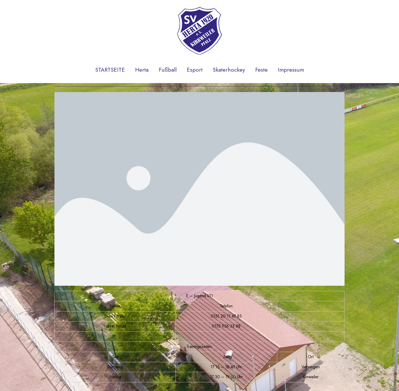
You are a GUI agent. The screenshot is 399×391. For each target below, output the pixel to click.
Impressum (291, 70)
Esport (195, 70)
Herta (142, 70)
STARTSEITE (110, 70)
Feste (261, 70)
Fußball (168, 70)
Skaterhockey (229, 70)
